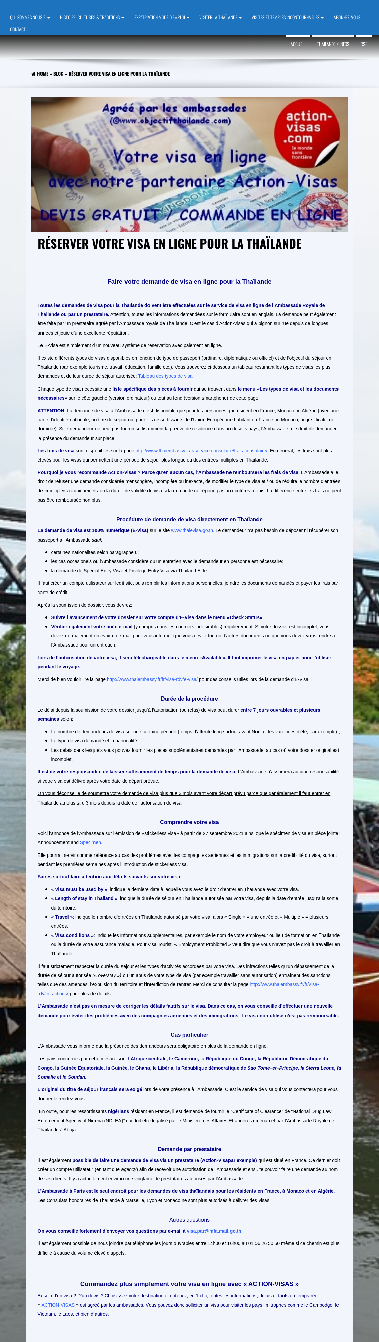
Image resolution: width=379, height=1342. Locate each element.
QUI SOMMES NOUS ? (30, 17)
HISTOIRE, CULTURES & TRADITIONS (92, 17)
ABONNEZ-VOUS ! (348, 17)
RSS (364, 43)
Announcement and (69, 842)
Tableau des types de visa (165, 376)
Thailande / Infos (333, 43)
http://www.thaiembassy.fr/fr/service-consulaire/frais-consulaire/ (201, 450)
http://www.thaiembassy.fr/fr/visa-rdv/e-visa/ (152, 679)
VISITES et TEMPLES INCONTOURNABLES (288, 17)
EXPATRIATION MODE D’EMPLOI (161, 17)
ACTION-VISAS (58, 1305)
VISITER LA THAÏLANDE (220, 17)
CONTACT (18, 29)
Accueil (298, 43)
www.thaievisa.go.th (192, 530)
